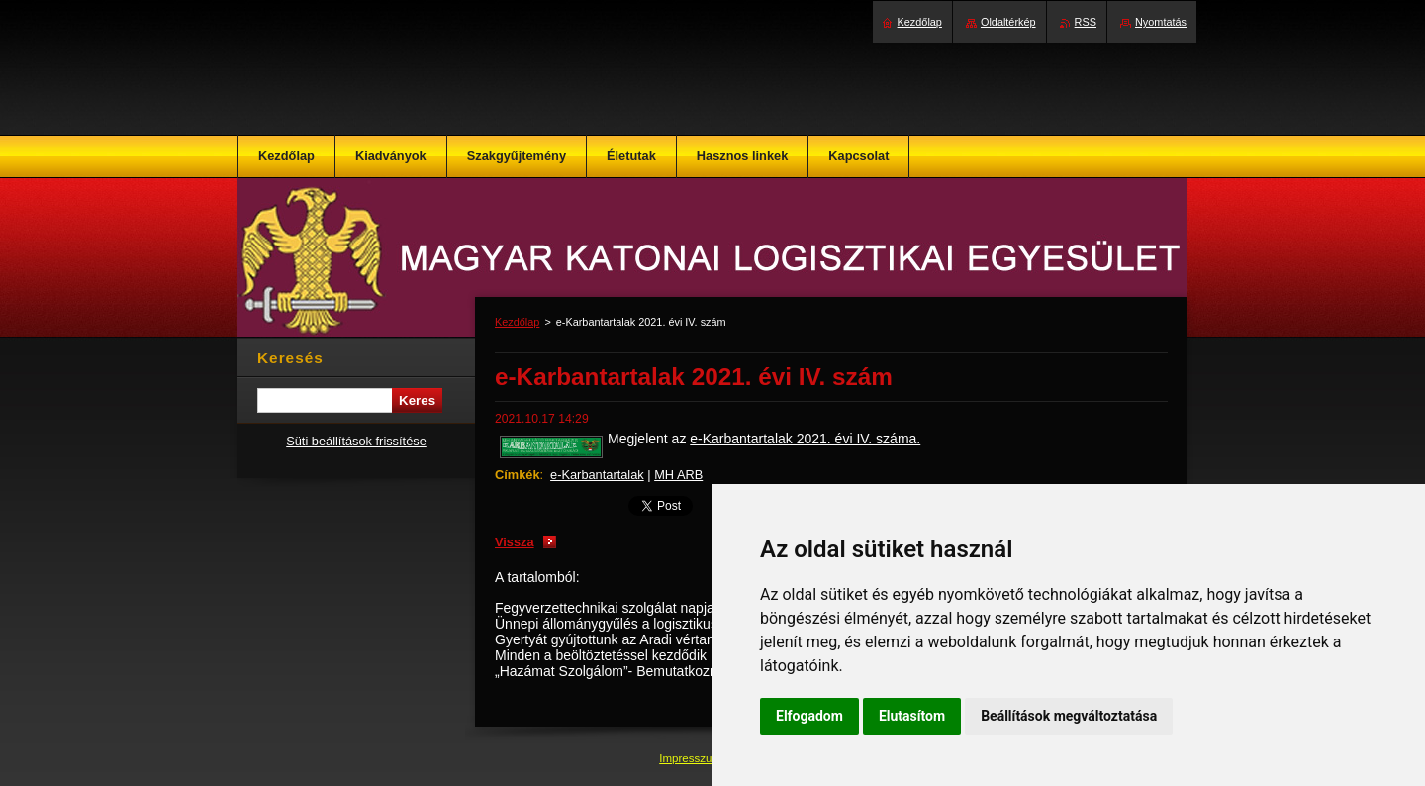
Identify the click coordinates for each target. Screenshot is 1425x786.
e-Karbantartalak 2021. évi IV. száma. (805, 438)
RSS (1085, 22)
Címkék (517, 474)
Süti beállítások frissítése (356, 441)
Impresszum (691, 758)
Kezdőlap (517, 322)
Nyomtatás (1161, 22)
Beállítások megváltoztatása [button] (1069, 716)
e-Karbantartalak (597, 474)
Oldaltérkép (1008, 22)
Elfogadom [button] (809, 716)
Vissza (514, 542)
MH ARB (678, 474)
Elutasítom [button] (912, 716)
